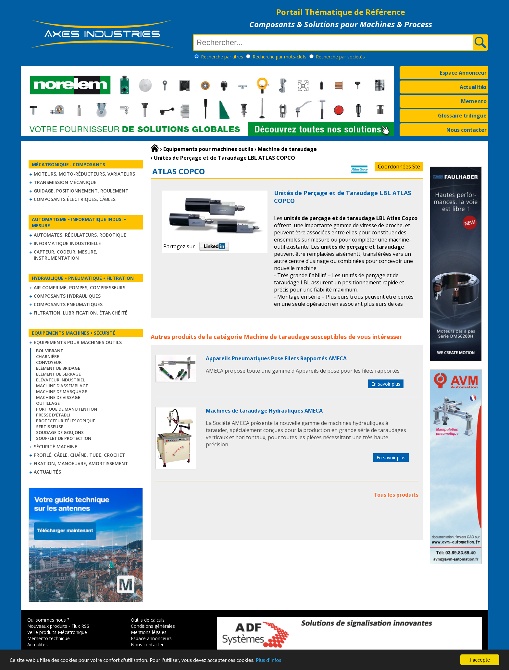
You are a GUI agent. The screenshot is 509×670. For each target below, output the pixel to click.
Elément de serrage (58, 374)
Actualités (473, 87)
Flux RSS (80, 626)
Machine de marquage (61, 391)
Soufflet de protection (63, 438)
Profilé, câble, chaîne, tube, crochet (79, 455)
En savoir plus (385, 384)
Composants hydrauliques (67, 296)
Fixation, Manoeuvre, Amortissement (81, 463)
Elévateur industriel (60, 380)
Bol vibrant (49, 351)
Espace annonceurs (151, 638)
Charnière (47, 356)
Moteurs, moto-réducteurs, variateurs (84, 174)
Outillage (48, 403)
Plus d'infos (268, 660)
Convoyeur (49, 362)
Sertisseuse (49, 426)
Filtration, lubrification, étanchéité (81, 313)
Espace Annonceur (463, 72)
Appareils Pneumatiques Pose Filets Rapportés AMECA (276, 358)
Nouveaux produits (47, 626)
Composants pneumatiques (68, 304)
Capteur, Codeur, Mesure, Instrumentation (65, 255)
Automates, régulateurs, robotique (80, 235)
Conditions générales (153, 626)
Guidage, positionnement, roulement (81, 191)
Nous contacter (466, 129)
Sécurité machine (55, 446)
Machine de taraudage (276, 337)
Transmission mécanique (65, 182)
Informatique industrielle (67, 243)
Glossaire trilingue (462, 115)
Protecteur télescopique (65, 421)
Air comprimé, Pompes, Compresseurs (79, 287)
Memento (474, 101)
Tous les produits (396, 494)
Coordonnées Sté (399, 166)
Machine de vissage (58, 397)
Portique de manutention (66, 409)
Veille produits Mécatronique (57, 632)
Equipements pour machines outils (78, 342)
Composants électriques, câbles (75, 199)
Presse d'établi (53, 415)
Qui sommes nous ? (48, 620)
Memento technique (48, 638)
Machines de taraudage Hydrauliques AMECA (264, 410)
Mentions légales (149, 632)
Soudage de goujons (60, 432)
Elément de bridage (58, 368)
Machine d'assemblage (62, 386)
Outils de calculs (148, 620)
